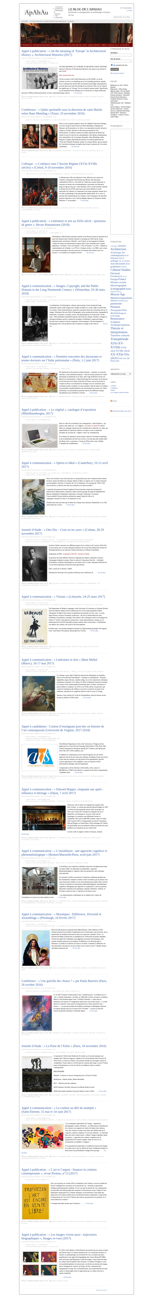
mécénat (102, 1221)
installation (95, 901)
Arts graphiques (81, 1156)
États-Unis (38, 778)
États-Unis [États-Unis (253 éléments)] (115, 361)
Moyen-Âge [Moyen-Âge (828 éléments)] (118, 294)
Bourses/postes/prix (41, 45)
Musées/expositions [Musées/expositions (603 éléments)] (121, 297)
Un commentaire (30, 274)
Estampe (98, 343)
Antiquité (78, 396)
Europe (86, 96)
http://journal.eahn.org (66, 75)
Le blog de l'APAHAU (85, 9)
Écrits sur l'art (80, 516)
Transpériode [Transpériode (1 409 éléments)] (120, 339)
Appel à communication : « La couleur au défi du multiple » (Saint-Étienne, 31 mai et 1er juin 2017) (59, 1109)
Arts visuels (93, 646)
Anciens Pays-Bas (81, 150)
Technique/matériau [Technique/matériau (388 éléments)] (120, 325)
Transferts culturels (46, 902)
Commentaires (127, 8)
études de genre (94, 274)
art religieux (94, 150)
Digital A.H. (113, 45)
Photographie (27, 345)
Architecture (77, 96)
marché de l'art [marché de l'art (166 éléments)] (116, 291)
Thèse (103, 45)
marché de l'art (91, 1221)
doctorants (26, 648)
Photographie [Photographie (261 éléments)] (116, 310)
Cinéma (93, 713)
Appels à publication (59, 96)
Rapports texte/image (38, 715)
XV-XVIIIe (37, 209)
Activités (124, 45)
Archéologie (88, 396)
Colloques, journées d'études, (64, 583)
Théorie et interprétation (91, 968)
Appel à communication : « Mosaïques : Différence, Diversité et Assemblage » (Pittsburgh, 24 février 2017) (61, 916)
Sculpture (95, 1095)
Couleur (91, 1156)
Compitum (114, 388)
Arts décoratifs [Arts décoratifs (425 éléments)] (118, 263)
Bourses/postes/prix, (59, 776)
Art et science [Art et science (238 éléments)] (124, 261)
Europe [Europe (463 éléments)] (114, 279)
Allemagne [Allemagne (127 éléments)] (114, 246)
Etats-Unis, (73, 776)
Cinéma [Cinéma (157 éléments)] (123, 267)
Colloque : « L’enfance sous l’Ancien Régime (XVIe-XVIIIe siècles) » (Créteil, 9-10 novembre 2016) (59, 165)
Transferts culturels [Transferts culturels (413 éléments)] (120, 335)
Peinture (35, 585)
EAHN (64, 71)
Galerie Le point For (93, 426)
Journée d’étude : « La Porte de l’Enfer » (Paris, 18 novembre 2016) (64, 1046)
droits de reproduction (84, 343)
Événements (26, 45)
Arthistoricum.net (121, 411)
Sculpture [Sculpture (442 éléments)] (115, 322)
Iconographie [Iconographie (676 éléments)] (118, 288)
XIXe (23, 98)
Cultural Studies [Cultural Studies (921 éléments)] (121, 269)
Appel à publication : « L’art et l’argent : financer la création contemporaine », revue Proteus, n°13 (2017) (59, 1171)
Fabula (113, 390)
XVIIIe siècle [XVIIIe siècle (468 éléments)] (123, 350)
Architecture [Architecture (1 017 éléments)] (118, 249)
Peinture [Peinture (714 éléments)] (115, 306)
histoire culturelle (97, 1033)
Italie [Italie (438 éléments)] (128, 288)
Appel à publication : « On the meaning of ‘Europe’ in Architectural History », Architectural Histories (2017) (64, 53)
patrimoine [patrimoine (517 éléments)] (116, 303)
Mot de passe (115, 59)
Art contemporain (81, 901)
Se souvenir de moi (119, 65)
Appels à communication (61, 343)
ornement (25, 451)
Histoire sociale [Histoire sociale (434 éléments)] (118, 282)
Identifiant (114, 53)
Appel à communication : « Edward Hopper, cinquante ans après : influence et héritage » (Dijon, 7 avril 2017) (62, 791)
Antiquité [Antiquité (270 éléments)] (122, 246)
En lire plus (78, 93)
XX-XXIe (29, 98)
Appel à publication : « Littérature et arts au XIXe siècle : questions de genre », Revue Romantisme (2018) (64, 222)
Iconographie (27, 209)
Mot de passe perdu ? (117, 73)
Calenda (113, 386)
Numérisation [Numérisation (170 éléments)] (123, 301)
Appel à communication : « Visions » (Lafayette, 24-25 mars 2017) (63, 596)
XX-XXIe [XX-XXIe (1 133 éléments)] (117, 354)
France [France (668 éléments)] (122, 279)
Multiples (100, 1156)
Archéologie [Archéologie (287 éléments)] (116, 252)
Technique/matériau (30, 1158)
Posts (130, 10)
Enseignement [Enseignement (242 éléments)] (116, 276)
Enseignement (58, 45)
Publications (93, 45)
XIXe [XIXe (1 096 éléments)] (114, 343)
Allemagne (26, 585)
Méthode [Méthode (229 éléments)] (114, 301)
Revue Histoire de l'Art (76, 45)
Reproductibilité (41, 345)
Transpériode (44, 648)
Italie (34, 398)
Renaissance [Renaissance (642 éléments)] (117, 318)
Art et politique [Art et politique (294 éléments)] (117, 259)
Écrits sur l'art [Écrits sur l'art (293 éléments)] (123, 358)
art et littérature (81, 713)
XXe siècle (43, 585)
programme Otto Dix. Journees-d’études (76, 554)
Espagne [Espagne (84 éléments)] (125, 276)
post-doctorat (84, 776)
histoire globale (97, 96)
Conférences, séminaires (61, 150)
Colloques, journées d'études (63, 208)
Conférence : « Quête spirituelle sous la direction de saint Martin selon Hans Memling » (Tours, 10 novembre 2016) (62, 111)
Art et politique (80, 646)
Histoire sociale (92, 208)
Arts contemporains (79, 449)
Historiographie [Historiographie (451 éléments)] (119, 285)
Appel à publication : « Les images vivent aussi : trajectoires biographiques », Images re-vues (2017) (59, 1236)
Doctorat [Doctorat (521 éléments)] (115, 273)
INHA (115, 401)
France (35, 648)
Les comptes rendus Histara (120, 392)
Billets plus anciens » (102, 1290)
